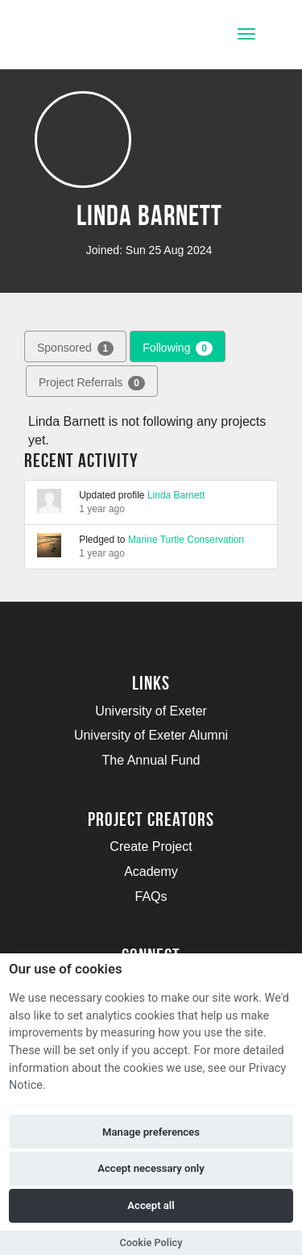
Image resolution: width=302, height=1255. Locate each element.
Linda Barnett (176, 495)
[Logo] (91, 36)
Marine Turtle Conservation (186, 539)
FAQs (150, 896)
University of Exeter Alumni (151, 735)
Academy (151, 871)
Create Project (151, 846)
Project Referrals (92, 383)
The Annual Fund (151, 760)
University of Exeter (151, 711)
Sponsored (75, 348)
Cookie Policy (150, 1242)
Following (178, 348)
